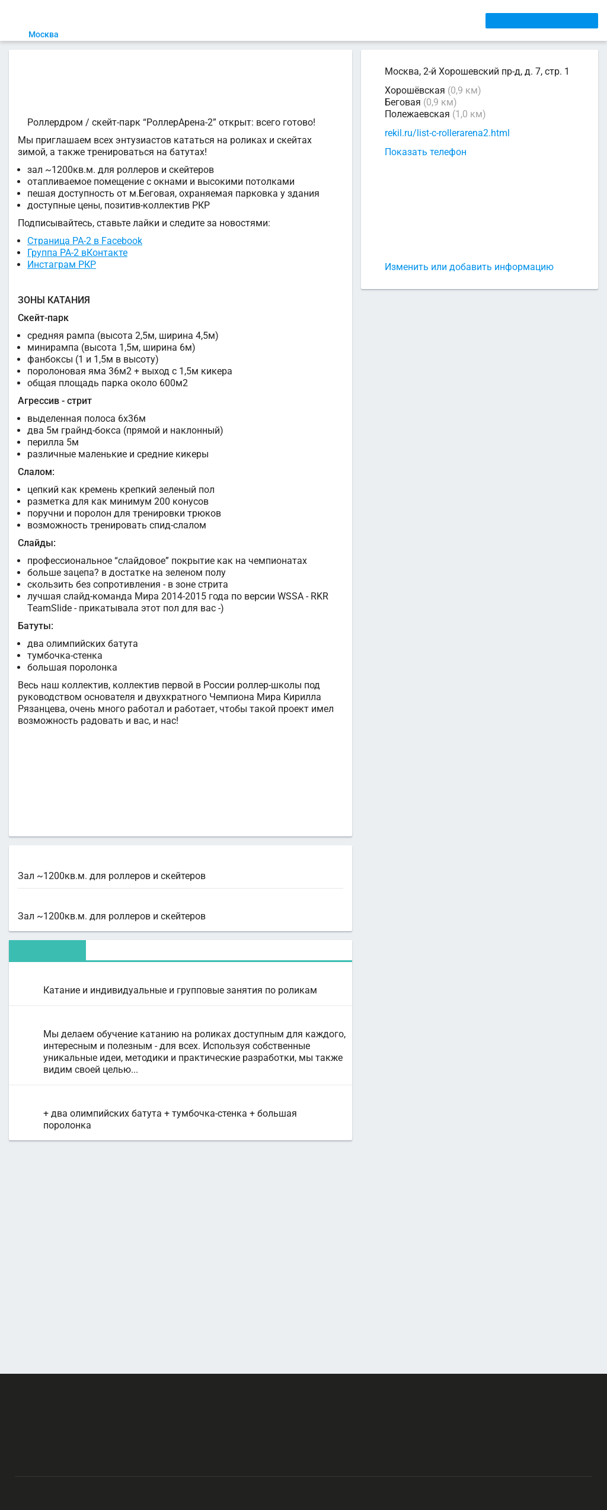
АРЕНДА (237, 20)
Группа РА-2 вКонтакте (77, 279)
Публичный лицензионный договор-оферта (101, 1459)
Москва (50, 34)
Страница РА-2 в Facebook (84, 267)
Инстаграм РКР (61, 291)
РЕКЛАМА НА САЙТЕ (72, 1390)
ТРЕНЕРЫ (281, 20)
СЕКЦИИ (196, 20)
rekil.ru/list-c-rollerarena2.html (447, 133)
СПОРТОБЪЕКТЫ (345, 20)
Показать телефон (426, 152)
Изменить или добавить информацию (469, 266)
